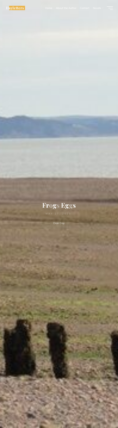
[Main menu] (110, 8)
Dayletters (15, 8)
